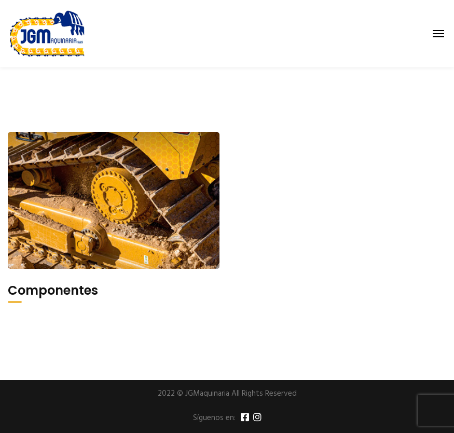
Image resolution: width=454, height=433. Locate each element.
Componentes (53, 290)
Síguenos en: (214, 418)
